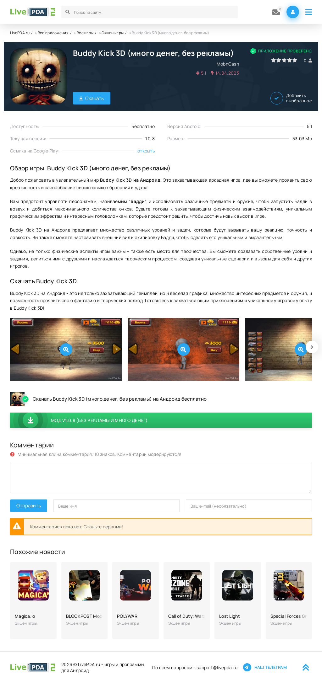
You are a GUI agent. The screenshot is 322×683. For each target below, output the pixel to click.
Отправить (28, 505)
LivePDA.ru (20, 32)
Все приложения (53, 32)
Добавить (291, 98)
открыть (146, 151)
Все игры (85, 32)
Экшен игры (113, 32)
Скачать (91, 98)
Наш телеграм (265, 667)
